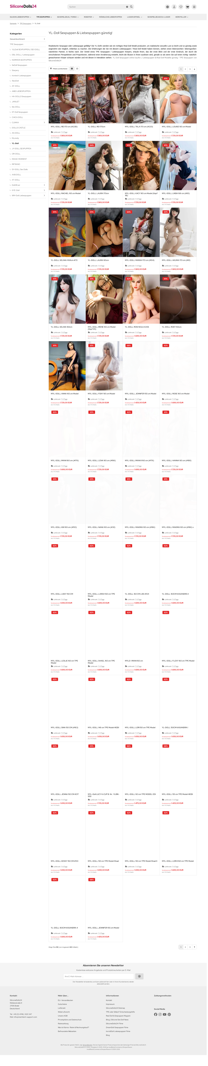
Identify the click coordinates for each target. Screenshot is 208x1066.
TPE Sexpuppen (44, 17)
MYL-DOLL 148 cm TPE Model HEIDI (103, 738)
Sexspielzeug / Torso (68, 17)
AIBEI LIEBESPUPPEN (21, 91)
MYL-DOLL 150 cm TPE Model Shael (103, 872)
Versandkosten (87, 1056)
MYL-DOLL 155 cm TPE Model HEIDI (177, 805)
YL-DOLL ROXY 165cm (171, 338)
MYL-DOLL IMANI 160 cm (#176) (65, 471)
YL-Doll (15, 143)
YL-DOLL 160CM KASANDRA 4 (64, 939)
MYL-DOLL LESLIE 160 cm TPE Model (64, 673)
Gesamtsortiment (17, 39)
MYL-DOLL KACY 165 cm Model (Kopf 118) (141, 205)
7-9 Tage (64, 143)
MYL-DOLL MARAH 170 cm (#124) (139, 271)
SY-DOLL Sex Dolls (20, 169)
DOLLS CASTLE (18, 127)
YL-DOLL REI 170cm (96, 138)
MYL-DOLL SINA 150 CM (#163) (64, 738)
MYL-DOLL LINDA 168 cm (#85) (176, 204)
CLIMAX (15, 122)
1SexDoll (15, 81)
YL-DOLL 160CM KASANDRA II (175, 605)
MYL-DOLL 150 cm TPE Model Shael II (141, 872)
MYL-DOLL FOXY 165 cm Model (101, 405)
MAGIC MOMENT (19, 159)
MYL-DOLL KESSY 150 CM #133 (64, 872)
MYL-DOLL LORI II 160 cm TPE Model (178, 872)
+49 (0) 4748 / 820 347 (22, 1025)
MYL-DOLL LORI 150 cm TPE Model (140, 738)
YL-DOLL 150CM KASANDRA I (175, 738)
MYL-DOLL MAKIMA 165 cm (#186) (140, 538)
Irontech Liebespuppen (21, 75)
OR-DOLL (16, 154)
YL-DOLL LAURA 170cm (98, 204)
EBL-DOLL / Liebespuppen (23, 54)
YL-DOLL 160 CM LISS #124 (137, 605)
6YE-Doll (15, 190)
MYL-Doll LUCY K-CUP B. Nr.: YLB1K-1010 (103, 806)
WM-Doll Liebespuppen (21, 195)
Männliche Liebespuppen (110, 17)
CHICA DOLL (17, 117)
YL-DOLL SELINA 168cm (61, 338)
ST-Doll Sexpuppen (20, 112)
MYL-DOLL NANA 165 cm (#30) (101, 538)
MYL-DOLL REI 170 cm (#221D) (64, 138)
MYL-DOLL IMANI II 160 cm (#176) (139, 471)
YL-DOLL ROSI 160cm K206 (137, 338)
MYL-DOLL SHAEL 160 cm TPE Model (101, 673)
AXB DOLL (16, 174)
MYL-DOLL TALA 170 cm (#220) (139, 138)
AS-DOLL (16, 133)
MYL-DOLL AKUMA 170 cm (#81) (176, 271)
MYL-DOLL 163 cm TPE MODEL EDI (140, 805)
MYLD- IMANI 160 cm (134, 672)
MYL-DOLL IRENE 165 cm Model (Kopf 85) (101, 339)
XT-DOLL (16, 180)
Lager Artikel (134, 17)
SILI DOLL (16, 107)
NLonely (15, 138)
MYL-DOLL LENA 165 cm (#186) (102, 471)
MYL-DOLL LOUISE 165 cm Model (176, 138)
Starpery (15, 70)
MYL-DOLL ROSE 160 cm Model (175, 405)
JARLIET (15, 101)
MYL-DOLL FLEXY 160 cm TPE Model (178, 672)
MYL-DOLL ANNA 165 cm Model (65, 405)
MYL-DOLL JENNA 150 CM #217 (65, 805)
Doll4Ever (16, 185)
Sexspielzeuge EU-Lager (159, 17)
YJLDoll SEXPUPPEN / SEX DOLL (26, 49)
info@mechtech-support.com (25, 1028)
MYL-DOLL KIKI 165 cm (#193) (64, 538)
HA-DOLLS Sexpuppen (21, 96)
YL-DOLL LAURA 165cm (98, 271)
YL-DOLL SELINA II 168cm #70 (64, 271)
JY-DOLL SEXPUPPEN (21, 148)
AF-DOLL (16, 86)
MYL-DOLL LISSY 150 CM (62, 605)
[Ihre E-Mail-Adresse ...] (98, 987)
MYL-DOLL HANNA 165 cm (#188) (176, 471)
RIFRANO (16, 164)
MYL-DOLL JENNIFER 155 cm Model (140, 405)
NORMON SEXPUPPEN (22, 60)
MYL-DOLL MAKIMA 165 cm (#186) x (178, 538)
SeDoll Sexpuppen (19, 65)
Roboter (89, 17)
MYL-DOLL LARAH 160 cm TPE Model (101, 606)
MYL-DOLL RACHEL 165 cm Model (66, 204)
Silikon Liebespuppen (20, 17)
